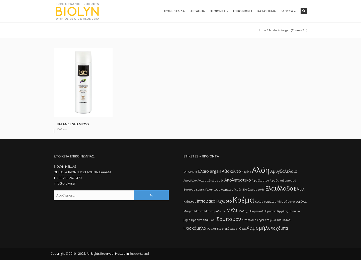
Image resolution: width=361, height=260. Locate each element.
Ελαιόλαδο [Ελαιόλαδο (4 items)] (279, 188)
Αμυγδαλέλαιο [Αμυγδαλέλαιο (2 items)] (283, 171)
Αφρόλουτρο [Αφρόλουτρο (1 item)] (260, 180)
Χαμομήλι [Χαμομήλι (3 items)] (258, 227)
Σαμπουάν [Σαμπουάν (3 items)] (228, 219)
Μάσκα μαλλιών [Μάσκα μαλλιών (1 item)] (214, 211)
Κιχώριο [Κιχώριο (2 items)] (224, 201)
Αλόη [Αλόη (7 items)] (260, 170)
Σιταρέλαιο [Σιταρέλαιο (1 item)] (249, 220)
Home (262, 30)
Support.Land (139, 253)
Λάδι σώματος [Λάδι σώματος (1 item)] (286, 201)
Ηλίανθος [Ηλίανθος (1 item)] (190, 201)
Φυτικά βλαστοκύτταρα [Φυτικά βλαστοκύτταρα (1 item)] (222, 228)
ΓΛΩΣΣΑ (287, 11)
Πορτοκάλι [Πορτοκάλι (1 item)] (257, 211)
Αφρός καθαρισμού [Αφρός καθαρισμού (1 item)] (283, 180)
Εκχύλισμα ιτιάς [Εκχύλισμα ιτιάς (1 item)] (253, 189)
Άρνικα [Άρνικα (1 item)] (192, 172)
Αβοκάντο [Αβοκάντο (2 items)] (231, 171)
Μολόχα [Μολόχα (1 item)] (244, 211)
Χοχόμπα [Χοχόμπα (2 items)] (279, 228)
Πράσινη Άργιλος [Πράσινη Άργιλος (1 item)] (276, 211)
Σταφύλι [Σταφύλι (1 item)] (270, 220)
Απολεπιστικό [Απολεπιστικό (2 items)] (237, 180)
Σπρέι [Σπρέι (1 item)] (260, 220)
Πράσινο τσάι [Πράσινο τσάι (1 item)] (200, 220)
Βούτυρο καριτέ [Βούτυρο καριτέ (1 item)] (194, 189)
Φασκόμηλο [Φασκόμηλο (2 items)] (195, 228)
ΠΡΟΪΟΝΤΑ (218, 11)
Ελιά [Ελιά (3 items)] (299, 188)
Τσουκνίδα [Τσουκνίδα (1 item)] (284, 220)
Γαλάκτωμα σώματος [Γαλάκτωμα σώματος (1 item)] (219, 189)
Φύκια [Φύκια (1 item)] (242, 228)
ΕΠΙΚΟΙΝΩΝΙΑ (242, 11)
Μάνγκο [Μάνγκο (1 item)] (189, 211)
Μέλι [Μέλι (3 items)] (232, 210)
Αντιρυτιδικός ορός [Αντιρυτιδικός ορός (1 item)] (211, 180)
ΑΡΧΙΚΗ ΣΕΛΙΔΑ (174, 11)
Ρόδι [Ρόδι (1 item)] (213, 220)
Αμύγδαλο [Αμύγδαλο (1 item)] (190, 180)
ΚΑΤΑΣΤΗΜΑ (266, 11)
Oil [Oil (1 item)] (185, 172)
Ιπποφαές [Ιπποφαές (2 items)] (206, 201)
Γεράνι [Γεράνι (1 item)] (238, 189)
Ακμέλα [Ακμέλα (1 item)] (246, 172)
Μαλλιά (62, 129)
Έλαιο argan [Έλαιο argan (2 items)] (209, 171)
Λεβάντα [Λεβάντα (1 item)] (301, 201)
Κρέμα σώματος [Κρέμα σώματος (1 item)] (265, 201)
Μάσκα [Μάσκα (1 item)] (199, 211)
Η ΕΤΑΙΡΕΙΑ (197, 11)
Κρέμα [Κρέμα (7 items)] (243, 200)
